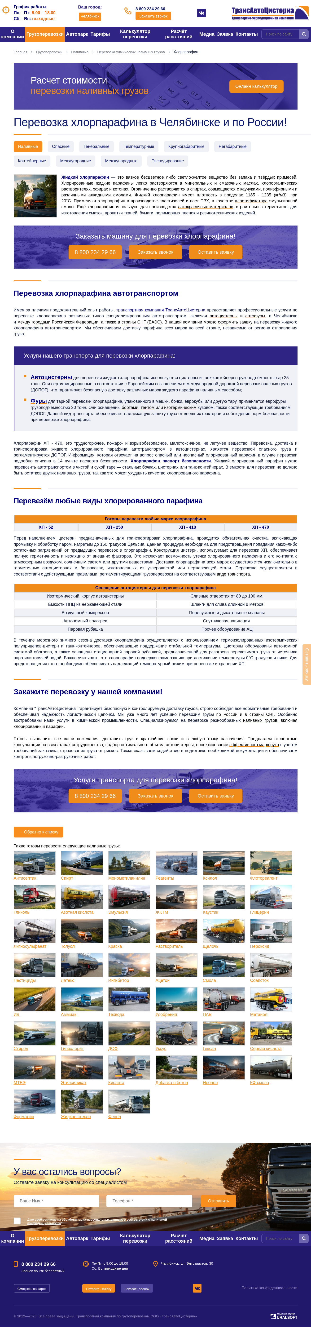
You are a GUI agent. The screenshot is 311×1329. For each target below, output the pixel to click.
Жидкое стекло (76, 1119)
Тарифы (100, 34)
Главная (21, 52)
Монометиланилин (126, 880)
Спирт (67, 880)
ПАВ (207, 1016)
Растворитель (169, 948)
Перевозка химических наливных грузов (135, 52)
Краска (115, 948)
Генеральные (101, 147)
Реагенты (165, 880)
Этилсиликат (73, 1085)
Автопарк (77, 34)
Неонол (210, 1085)
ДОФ (113, 1051)
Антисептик (25, 880)
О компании (12, 34)
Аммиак (68, 1016)
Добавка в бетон (172, 1085)
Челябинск (87, 16)
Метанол (258, 1016)
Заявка (225, 34)
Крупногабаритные (195, 147)
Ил (16, 1016)
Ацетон (163, 982)
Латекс (67, 982)
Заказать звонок (153, 17)
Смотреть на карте (32, 1291)
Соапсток (259, 982)
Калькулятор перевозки (135, 34)
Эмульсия (118, 914)
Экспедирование (175, 162)
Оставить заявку (216, 254)
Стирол (21, 1051)
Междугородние (78, 162)
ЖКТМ (162, 914)
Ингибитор (118, 982)
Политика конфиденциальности (269, 1290)
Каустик (210, 914)
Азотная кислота (77, 914)
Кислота (116, 1085)
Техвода (116, 1016)
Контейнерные (32, 162)
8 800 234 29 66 (153, 8)
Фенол (114, 1119)
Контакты (247, 34)
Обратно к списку (38, 834)
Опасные (64, 147)
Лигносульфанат (30, 948)
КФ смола (259, 1085)
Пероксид (259, 948)
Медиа (207, 34)
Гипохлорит (72, 1051)
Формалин (24, 1119)
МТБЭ (20, 1085)
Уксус (161, 1051)
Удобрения (166, 1016)
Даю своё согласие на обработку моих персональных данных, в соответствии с (97, 1223)
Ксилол (210, 880)
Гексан (209, 1051)
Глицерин (259, 914)
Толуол (68, 948)
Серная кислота (266, 1051)
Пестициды (25, 982)
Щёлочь (211, 948)
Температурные (146, 147)
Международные (126, 162)
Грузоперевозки (45, 34)
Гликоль (22, 914)
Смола (209, 982)
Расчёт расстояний (178, 34)
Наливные (82, 52)
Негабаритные (244, 147)
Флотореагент (264, 880)
